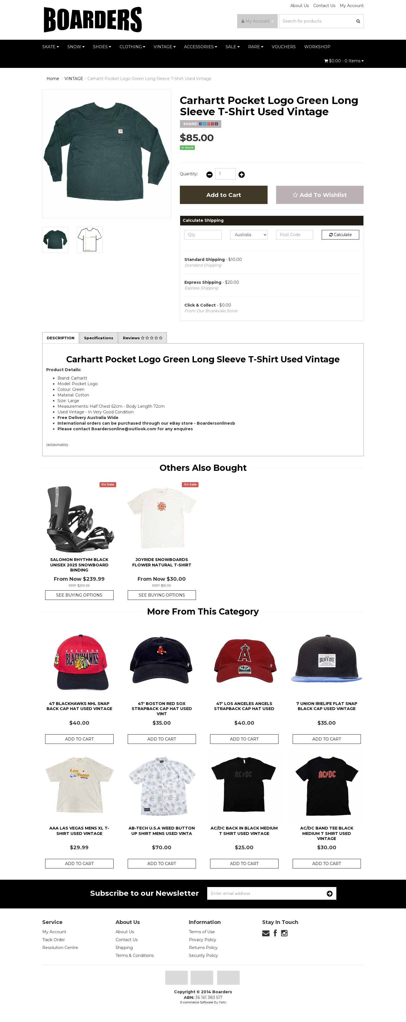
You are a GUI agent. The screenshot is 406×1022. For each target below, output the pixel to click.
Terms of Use (202, 932)
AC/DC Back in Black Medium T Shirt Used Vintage (244, 831)
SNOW (76, 46)
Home (53, 78)
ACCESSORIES (200, 46)
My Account (352, 5)
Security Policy (203, 956)
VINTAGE (165, 46)
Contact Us (324, 5)
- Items (344, 60)
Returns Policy (203, 948)
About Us (299, 5)
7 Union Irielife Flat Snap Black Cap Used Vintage (326, 706)
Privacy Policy (202, 940)
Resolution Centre (60, 948)
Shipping (124, 948)
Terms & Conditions (135, 956)
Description (61, 338)
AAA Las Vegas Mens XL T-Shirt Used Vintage (79, 831)
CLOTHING (132, 46)
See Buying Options (79, 595)
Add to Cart (223, 195)
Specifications (101, 338)
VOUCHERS (284, 46)
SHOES (102, 46)
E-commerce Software (196, 1003)
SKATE (50, 46)
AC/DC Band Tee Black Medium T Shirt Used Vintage (326, 833)
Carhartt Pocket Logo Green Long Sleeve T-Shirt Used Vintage (149, 78)
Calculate (340, 234)
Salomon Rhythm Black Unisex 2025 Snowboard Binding (79, 565)
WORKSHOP (317, 46)
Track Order (53, 940)
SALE (233, 46)
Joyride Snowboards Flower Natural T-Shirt (161, 563)
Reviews (147, 338)
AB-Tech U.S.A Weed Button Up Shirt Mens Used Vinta (162, 831)
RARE (255, 46)
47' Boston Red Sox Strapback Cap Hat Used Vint (162, 709)
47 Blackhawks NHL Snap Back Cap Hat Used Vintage (79, 706)
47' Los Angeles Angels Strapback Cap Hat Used (244, 706)
